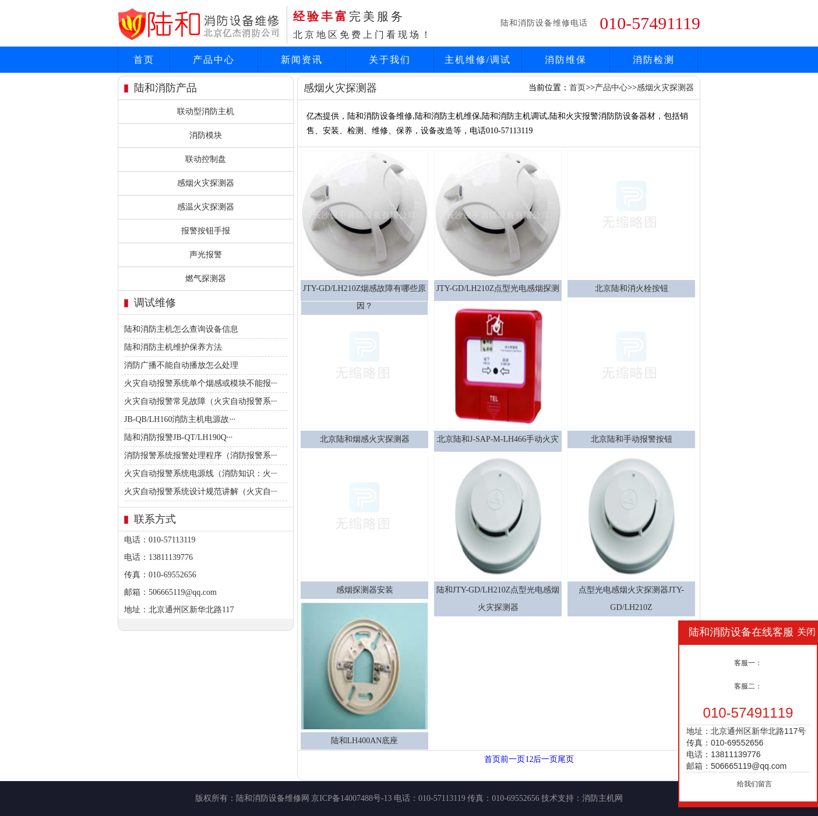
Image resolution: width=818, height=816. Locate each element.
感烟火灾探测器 (205, 183)
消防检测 (654, 60)
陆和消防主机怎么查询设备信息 (181, 329)
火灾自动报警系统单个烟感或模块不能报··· (200, 383)
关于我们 (390, 60)
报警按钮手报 (205, 230)
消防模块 (205, 135)
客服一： (748, 663)
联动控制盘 (205, 159)
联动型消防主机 (205, 111)
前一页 (512, 759)
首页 (143, 60)
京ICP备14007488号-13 (351, 798)
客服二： (748, 686)
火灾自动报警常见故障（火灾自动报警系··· (200, 401)
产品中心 (214, 60)
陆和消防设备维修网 (272, 798)
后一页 (545, 759)
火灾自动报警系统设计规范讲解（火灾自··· (200, 491)
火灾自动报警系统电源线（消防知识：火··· (200, 473)
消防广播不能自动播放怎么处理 (181, 365)
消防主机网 (602, 798)
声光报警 (205, 254)
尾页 (566, 759)
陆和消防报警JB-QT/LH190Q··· (178, 437)
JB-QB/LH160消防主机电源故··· (179, 419)
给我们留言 (754, 784)
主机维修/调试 (478, 60)
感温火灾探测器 (205, 207)
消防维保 (566, 60)
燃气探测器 (205, 278)
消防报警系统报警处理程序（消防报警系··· (200, 455)
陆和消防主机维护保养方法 (173, 347)
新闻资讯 (302, 60)
